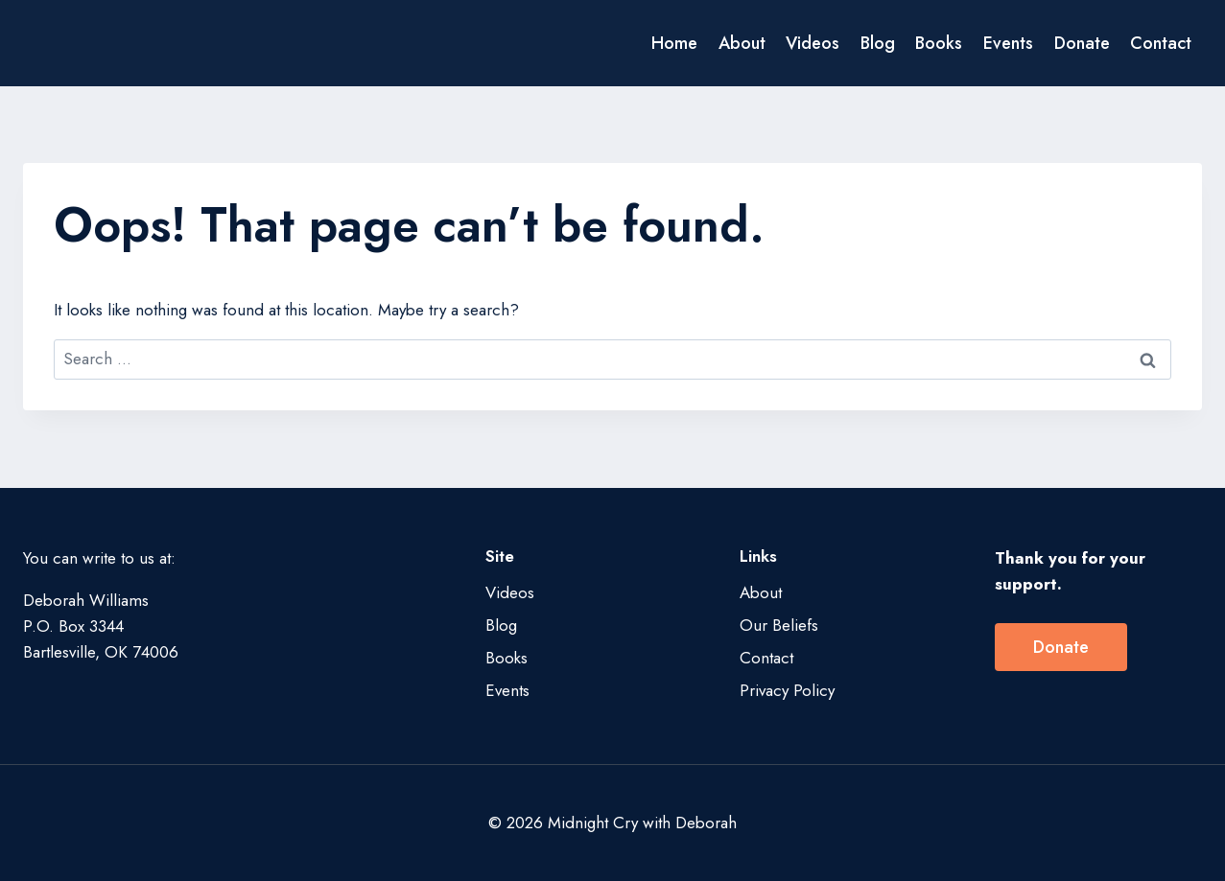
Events (1008, 43)
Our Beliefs (779, 625)
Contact (1160, 43)
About (742, 43)
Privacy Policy (787, 690)
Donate (1082, 43)
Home (674, 43)
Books (938, 43)
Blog (877, 43)
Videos (812, 43)
